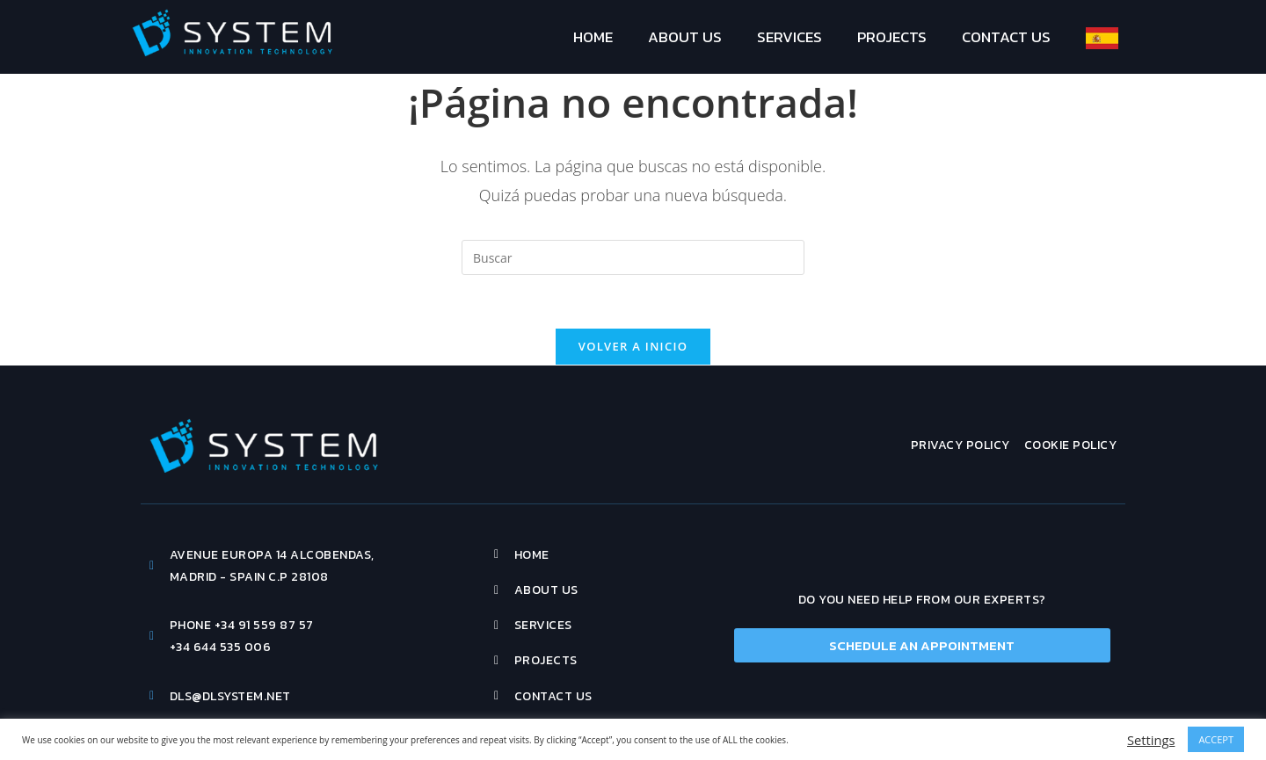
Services (789, 36)
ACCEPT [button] (1215, 739)
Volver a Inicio (633, 346)
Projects (892, 36)
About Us (685, 36)
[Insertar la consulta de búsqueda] (633, 257)
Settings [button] (1151, 740)
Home (593, 36)
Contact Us (1006, 36)
